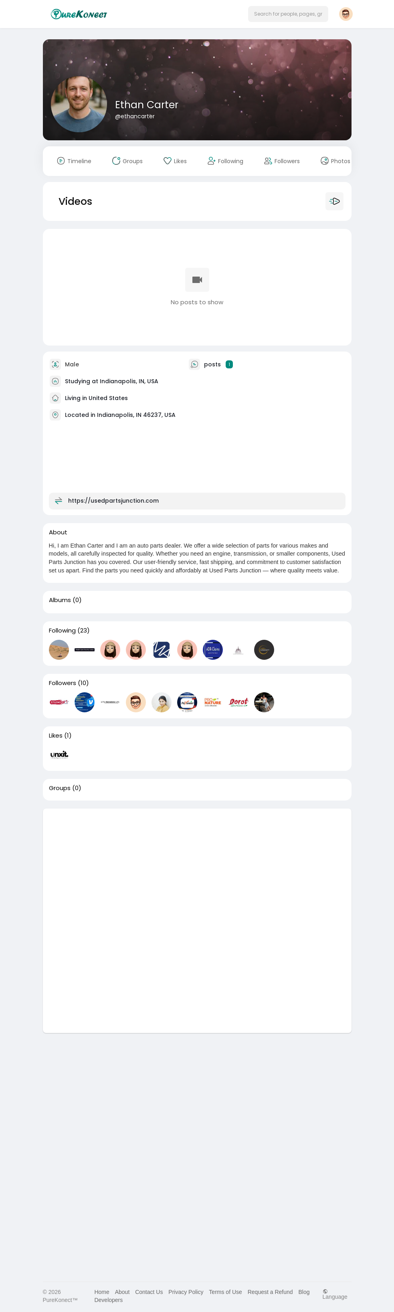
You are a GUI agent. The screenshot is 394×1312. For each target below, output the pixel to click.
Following (62, 630)
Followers (62, 683)
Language (335, 1294)
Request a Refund (270, 1292)
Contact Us (149, 1292)
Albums (60, 600)
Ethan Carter (146, 105)
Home (101, 1292)
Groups (60, 788)
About (122, 1292)
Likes (56, 735)
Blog (303, 1292)
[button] (288, 14)
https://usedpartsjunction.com (113, 500)
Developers (108, 1300)
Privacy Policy (185, 1292)
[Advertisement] (197, 865)
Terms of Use (225, 1292)
